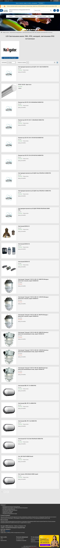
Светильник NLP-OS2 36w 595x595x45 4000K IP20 (30, 438)
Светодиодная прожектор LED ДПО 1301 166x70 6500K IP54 (33, 66)
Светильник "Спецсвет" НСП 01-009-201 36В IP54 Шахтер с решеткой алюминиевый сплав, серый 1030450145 (33, 368)
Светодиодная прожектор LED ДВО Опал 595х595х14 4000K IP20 (34, 190)
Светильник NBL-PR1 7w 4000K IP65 (27, 403)
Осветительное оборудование (16, 32)
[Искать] (50, 10)
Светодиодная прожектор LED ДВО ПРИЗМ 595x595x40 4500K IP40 (34, 209)
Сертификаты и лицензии (21, 540)
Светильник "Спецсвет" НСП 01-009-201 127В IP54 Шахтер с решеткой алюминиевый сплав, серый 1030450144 (33, 351)
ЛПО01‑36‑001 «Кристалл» (25, 84)
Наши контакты (4, 540)
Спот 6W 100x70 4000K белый (25, 456)
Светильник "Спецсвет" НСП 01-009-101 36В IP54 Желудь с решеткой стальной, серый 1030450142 (33, 315)
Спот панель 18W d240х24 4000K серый (28, 474)
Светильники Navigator (10, 58)
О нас (27, 16)
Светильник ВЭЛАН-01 (24, 226)
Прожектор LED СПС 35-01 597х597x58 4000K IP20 (30, 137)
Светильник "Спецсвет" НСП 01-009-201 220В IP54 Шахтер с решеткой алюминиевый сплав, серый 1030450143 (33, 333)
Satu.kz (35, 546)
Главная (10, 16)
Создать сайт (6, 0)
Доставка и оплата (41, 16)
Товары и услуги (18, 16)
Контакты (41, 3)
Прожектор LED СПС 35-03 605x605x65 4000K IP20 (30, 102)
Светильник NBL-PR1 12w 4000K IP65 (27, 421)
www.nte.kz (8, 530)
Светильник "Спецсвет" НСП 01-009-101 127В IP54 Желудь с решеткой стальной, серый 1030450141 (33, 297)
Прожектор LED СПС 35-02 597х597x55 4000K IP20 (30, 155)
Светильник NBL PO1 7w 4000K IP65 (27, 385)
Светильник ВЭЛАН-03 (24, 261)
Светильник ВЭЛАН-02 (24, 244)
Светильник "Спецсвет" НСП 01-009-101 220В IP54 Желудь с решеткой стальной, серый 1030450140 (33, 280)
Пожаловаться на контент (34, 547)
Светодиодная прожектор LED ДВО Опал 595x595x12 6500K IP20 (34, 173)
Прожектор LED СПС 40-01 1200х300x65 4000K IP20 (31, 120)
